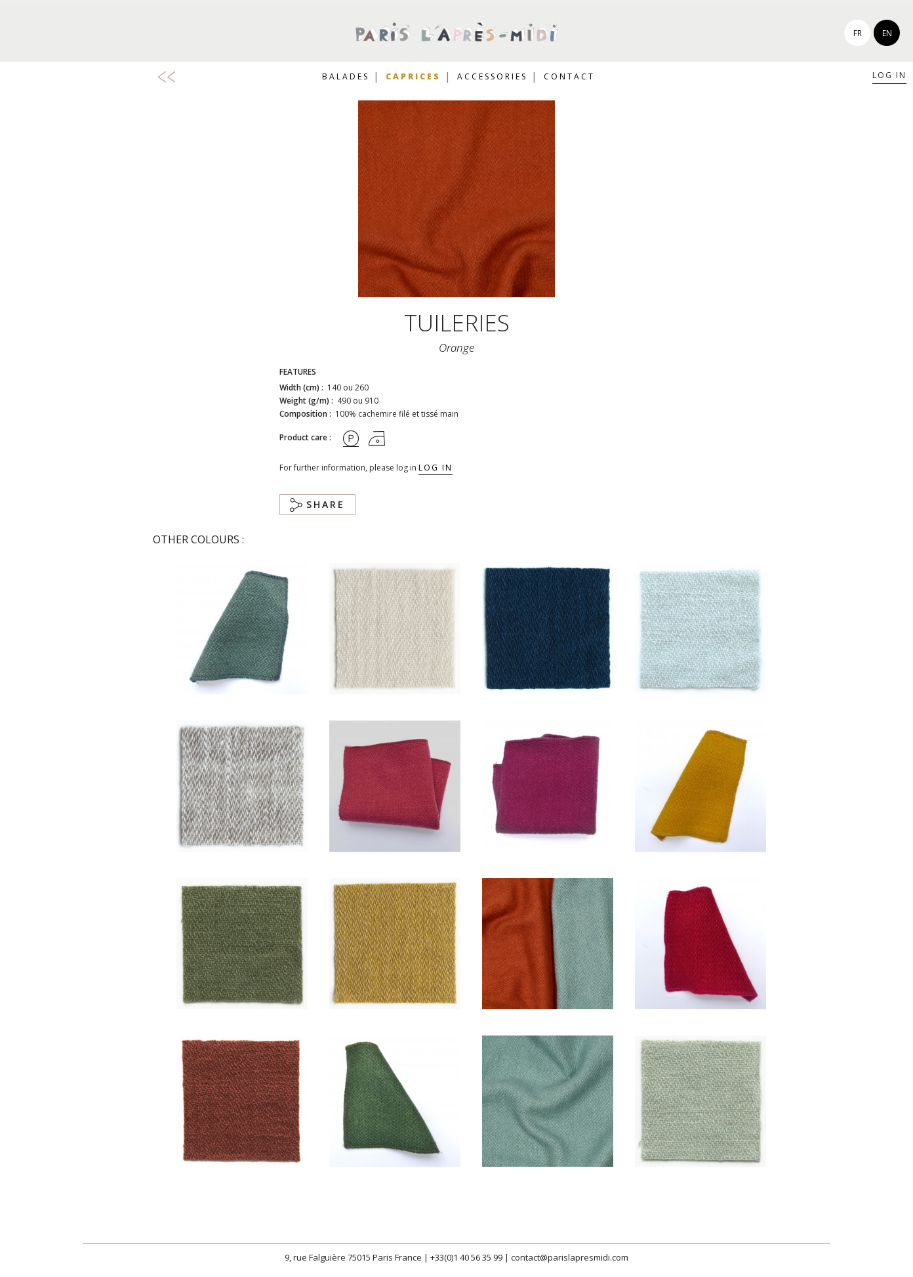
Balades (345, 76)
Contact (569, 76)
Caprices (413, 76)
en (887, 33)
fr (857, 33)
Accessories (492, 76)
